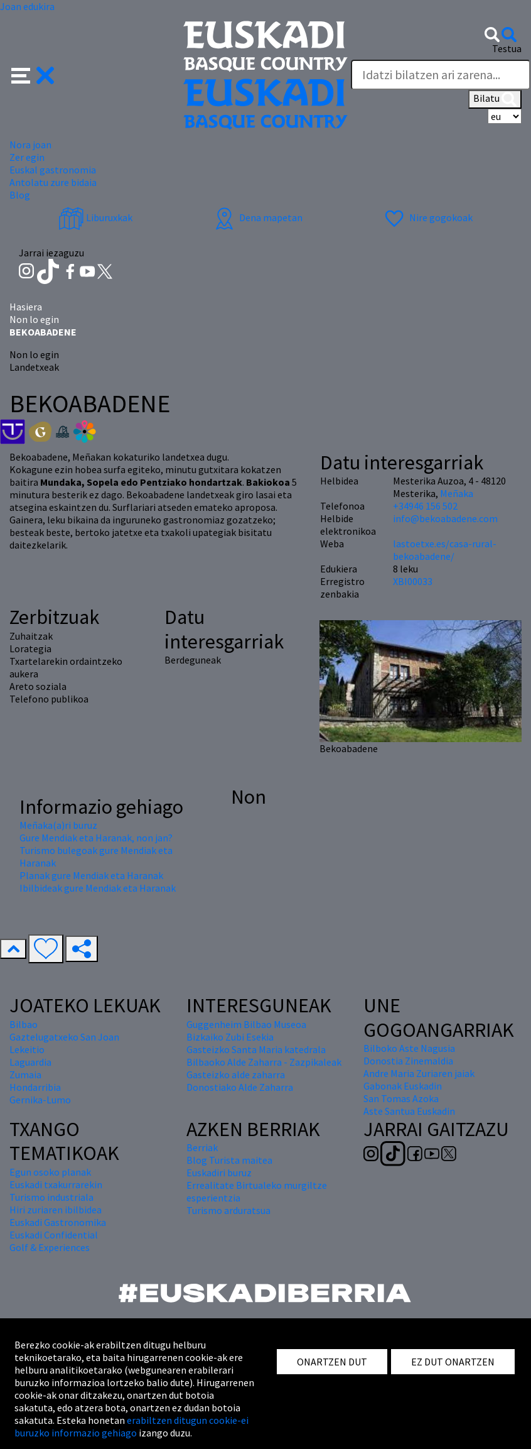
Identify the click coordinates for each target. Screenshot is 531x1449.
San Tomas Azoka (401, 1098)
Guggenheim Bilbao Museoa (246, 1024)
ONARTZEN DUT (332, 1361)
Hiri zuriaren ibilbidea (55, 1209)
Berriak (202, 1147)
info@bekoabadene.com (445, 518)
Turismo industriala (51, 1197)
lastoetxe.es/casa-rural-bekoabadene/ (444, 549)
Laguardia (30, 1062)
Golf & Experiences (49, 1247)
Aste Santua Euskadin (409, 1111)
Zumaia (25, 1074)
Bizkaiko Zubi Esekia (230, 1037)
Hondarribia (35, 1087)
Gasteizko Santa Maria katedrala (256, 1049)
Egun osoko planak (50, 1172)
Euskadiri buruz (219, 1172)
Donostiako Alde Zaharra (239, 1087)
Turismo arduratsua (228, 1210)
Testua (507, 48)
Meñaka (456, 493)
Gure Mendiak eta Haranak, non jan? (96, 837)
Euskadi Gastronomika (57, 1222)
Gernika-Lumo (40, 1099)
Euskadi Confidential (53, 1234)
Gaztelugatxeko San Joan (64, 1037)
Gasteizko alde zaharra (235, 1074)
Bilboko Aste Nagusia (409, 1048)
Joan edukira (27, 6)
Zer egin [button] (27, 157)
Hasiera (25, 306)
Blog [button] (19, 195)
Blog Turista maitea (229, 1160)
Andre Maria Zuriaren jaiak (419, 1073)
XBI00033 (412, 581)
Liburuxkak (95, 217)
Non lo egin (34, 319)
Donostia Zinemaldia (408, 1060)
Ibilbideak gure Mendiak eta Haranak (97, 888)
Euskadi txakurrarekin (55, 1184)
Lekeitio (27, 1049)
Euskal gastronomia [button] (52, 169)
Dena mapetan (257, 217)
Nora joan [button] (30, 144)
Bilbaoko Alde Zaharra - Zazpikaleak (263, 1062)
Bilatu (495, 99)
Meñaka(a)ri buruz (58, 825)
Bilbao (23, 1024)
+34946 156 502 (425, 506)
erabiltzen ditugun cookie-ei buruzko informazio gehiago (131, 1426)
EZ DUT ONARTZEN (453, 1361)
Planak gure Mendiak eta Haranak (91, 875)
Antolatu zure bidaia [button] (53, 182)
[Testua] (440, 75)
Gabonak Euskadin (402, 1086)
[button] (32, 74)
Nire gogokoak (427, 217)
